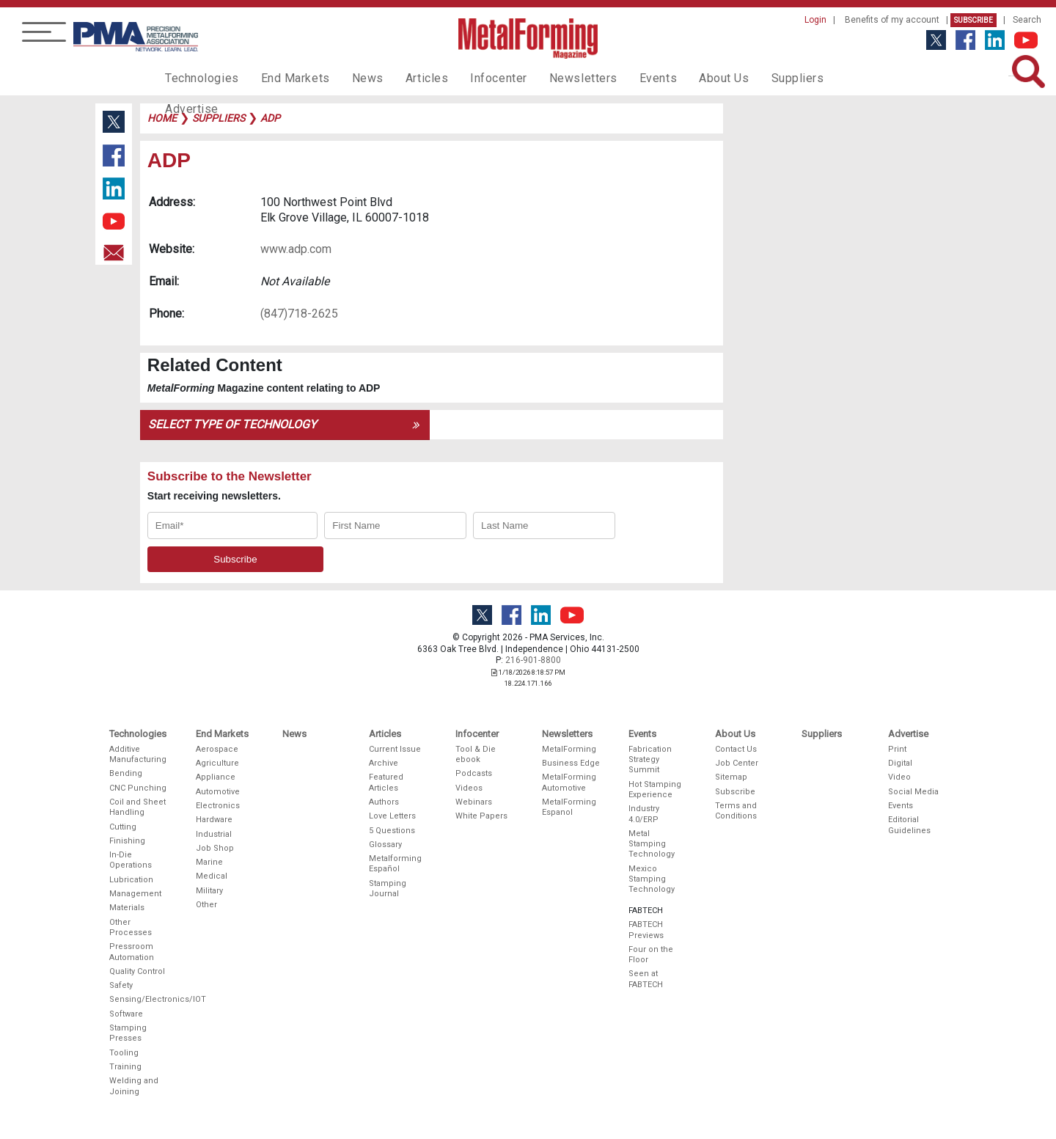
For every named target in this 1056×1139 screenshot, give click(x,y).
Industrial (214, 834)
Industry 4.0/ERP (643, 814)
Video (899, 777)
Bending (125, 773)
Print (897, 749)
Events (621, 78)
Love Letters (392, 816)
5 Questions (392, 830)
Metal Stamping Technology (651, 844)
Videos (469, 788)
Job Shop (215, 848)
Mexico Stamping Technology (651, 879)
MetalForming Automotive (569, 782)
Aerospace (217, 749)
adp (270, 118)
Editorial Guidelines (909, 825)
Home (162, 118)
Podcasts (473, 773)
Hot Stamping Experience (654, 789)
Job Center (736, 763)
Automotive (218, 791)
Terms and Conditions (736, 811)
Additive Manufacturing (137, 754)
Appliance (215, 777)
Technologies (198, 78)
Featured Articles (386, 782)
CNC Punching (137, 788)
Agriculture (217, 763)
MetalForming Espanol (569, 807)
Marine (209, 862)
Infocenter (473, 78)
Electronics (218, 805)
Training (125, 1067)
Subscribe (973, 20)
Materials (126, 907)
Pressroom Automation (131, 952)
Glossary (385, 844)
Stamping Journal (387, 888)
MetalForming (569, 749)
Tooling (124, 1053)
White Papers (481, 816)
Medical (211, 876)
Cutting (122, 827)
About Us (682, 78)
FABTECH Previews (646, 930)
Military (209, 891)
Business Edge (571, 763)
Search (1027, 20)
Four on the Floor (650, 954)
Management (135, 893)
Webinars (473, 802)
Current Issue (395, 749)
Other (206, 904)
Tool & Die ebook (475, 754)
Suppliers (751, 78)
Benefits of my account (892, 20)
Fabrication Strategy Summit (650, 759)
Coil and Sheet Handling (137, 807)
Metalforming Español (395, 864)
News (351, 78)
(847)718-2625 (299, 314)
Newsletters (552, 78)
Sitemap (731, 777)
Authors (384, 802)
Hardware (214, 819)
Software (126, 1014)
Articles (406, 78)
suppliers (218, 118)
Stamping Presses (128, 1033)
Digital (900, 763)
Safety (121, 985)
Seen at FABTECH (645, 979)
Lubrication (131, 880)
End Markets (285, 78)
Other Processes (130, 927)
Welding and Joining (133, 1086)
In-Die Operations (130, 860)
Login (815, 20)
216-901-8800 (533, 660)
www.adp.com (295, 249)
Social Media (913, 791)
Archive (383, 763)
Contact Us (736, 749)
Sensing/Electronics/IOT (138, 999)
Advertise (821, 78)
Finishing (127, 841)
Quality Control (137, 971)
